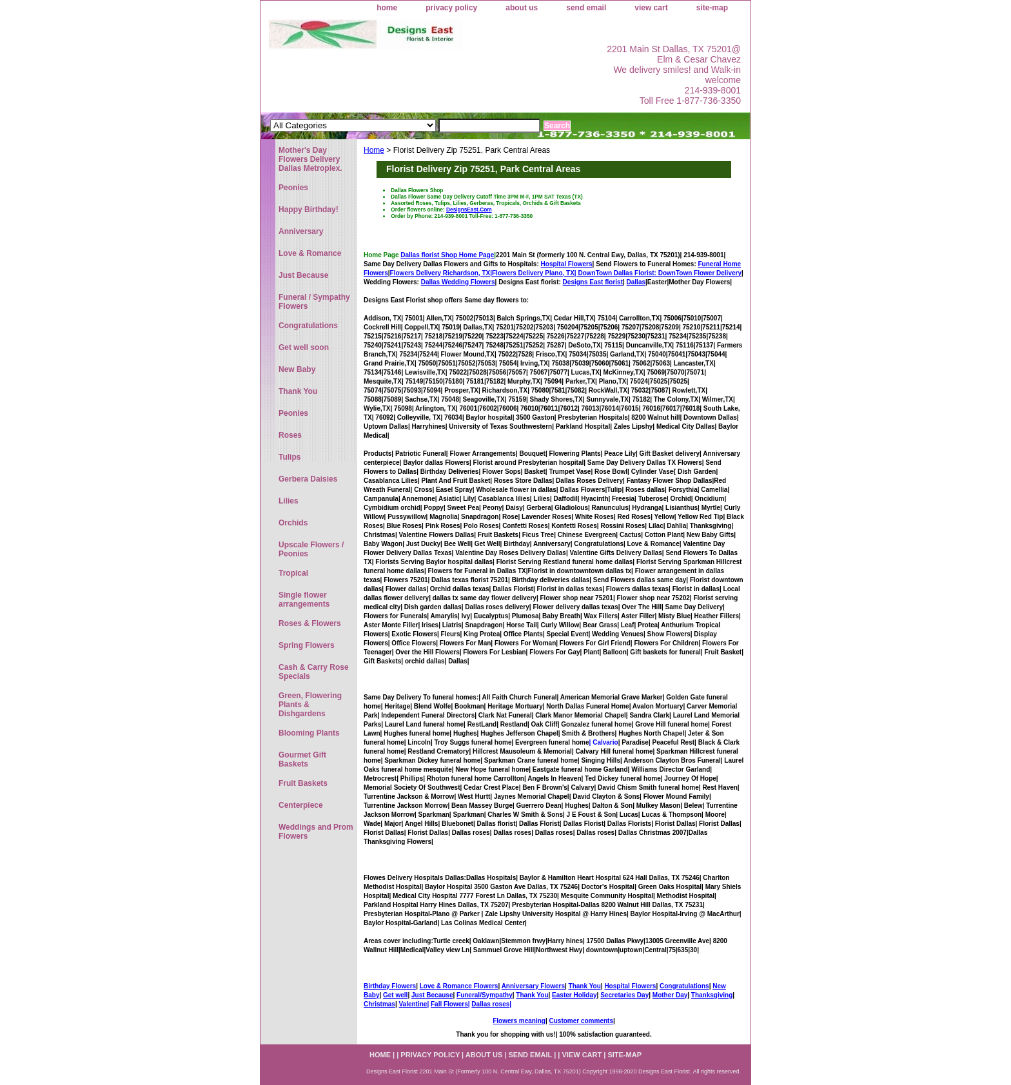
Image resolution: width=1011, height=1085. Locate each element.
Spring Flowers (307, 645)
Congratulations (684, 986)
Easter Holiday (574, 995)
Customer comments (581, 1020)
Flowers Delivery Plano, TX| (575, 273)
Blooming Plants (309, 733)
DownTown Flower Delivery (699, 273)
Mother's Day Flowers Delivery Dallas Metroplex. (310, 159)
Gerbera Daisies (308, 479)
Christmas (379, 1004)
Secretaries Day (624, 995)
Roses (290, 435)
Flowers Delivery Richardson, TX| (441, 273)
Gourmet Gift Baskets (302, 759)
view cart (650, 7)
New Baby (297, 369)
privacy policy (451, 7)
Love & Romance (310, 253)
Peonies (293, 187)
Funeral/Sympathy (484, 995)
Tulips (289, 457)
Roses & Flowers (310, 623)
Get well (395, 995)
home (387, 7)
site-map (712, 7)
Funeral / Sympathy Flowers (314, 302)
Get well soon (304, 347)
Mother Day (670, 995)
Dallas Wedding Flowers (458, 282)
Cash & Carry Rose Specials (314, 672)
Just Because (432, 995)
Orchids (293, 522)
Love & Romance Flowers (459, 986)
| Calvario (603, 742)
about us (521, 7)
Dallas (636, 282)
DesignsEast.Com (469, 209)
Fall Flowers (449, 1004)
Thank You (585, 986)
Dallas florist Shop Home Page (447, 255)
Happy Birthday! (309, 209)
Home (374, 150)
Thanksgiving (711, 995)
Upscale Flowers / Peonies (311, 549)
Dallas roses (490, 1004)
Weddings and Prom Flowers (316, 832)
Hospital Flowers (567, 264)
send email (586, 7)
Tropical (293, 573)
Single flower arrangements (304, 600)
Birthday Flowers (390, 986)
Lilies (289, 500)
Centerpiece (301, 805)
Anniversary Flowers (533, 986)
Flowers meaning (519, 1020)
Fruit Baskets (303, 783)
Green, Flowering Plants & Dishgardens (310, 704)
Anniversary (301, 231)
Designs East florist (593, 282)
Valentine (412, 1004)
